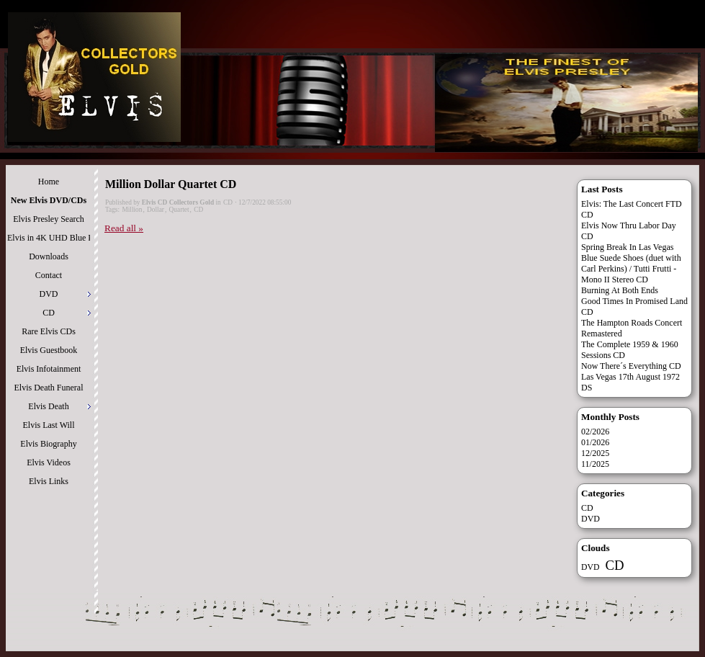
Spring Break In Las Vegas (627, 247)
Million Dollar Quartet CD (170, 184)
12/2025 (595, 453)
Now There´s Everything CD (631, 366)
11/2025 (595, 464)
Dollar (155, 209)
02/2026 (595, 431)
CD (228, 202)
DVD (590, 519)
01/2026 (595, 442)
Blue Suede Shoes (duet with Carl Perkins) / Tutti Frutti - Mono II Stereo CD (631, 269)
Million (132, 209)
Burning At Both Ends (619, 290)
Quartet (179, 209)
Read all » (123, 228)
